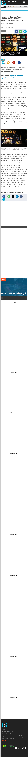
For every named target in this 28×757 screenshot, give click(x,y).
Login (8, 1)
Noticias (13, 731)
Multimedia (11, 738)
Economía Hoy (6, 731)
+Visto (14, 227)
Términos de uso (22, 735)
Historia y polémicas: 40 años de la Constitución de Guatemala (14, 294)
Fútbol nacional (6, 14)
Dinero (7, 733)
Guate (3, 733)
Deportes (18, 12)
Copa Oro (3, 31)
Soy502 (4, 729)
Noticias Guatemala (8, 12)
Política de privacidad (21, 733)
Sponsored (4, 740)
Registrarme (14, 1)
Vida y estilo (5, 738)
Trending (9, 736)
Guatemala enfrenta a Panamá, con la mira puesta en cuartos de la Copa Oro (13, 77)
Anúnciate (24, 730)
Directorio (24, 737)
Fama (11, 733)
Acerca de (24, 732)
